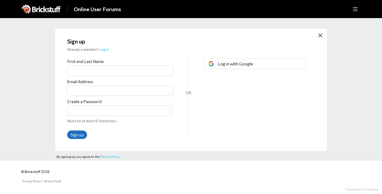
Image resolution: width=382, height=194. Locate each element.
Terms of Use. (110, 156)
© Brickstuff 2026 (35, 172)
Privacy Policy (32, 181)
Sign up (77, 134)
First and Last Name (85, 61)
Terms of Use (52, 181)
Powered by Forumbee (361, 189)
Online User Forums (97, 9)
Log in (104, 49)
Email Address (80, 81)
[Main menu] (355, 9)
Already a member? (88, 49)
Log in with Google (235, 63)
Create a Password (84, 101)
